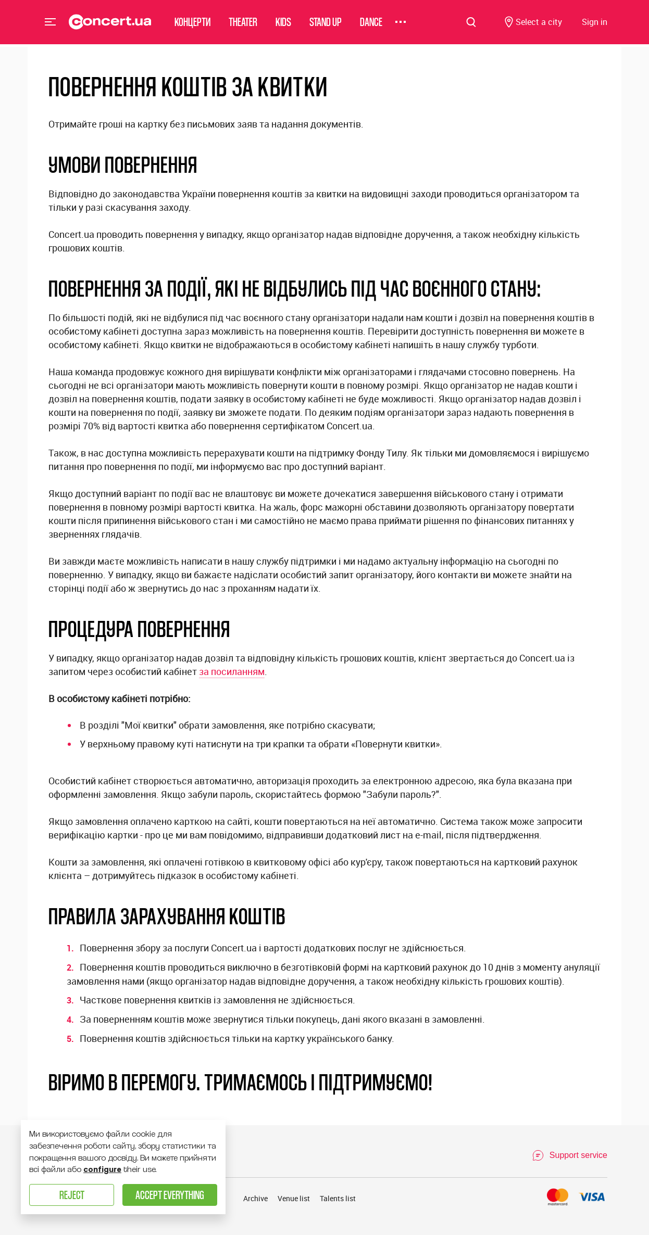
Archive (255, 1198)
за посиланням (232, 671)
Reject (71, 1194)
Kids (283, 23)
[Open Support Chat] (569, 1155)
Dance (371, 23)
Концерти (192, 23)
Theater (243, 23)
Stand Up (325, 23)
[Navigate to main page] (110, 23)
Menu (50, 23)
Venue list (294, 1198)
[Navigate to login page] (594, 24)
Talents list (338, 1198)
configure (102, 1169)
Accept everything (169, 1194)
